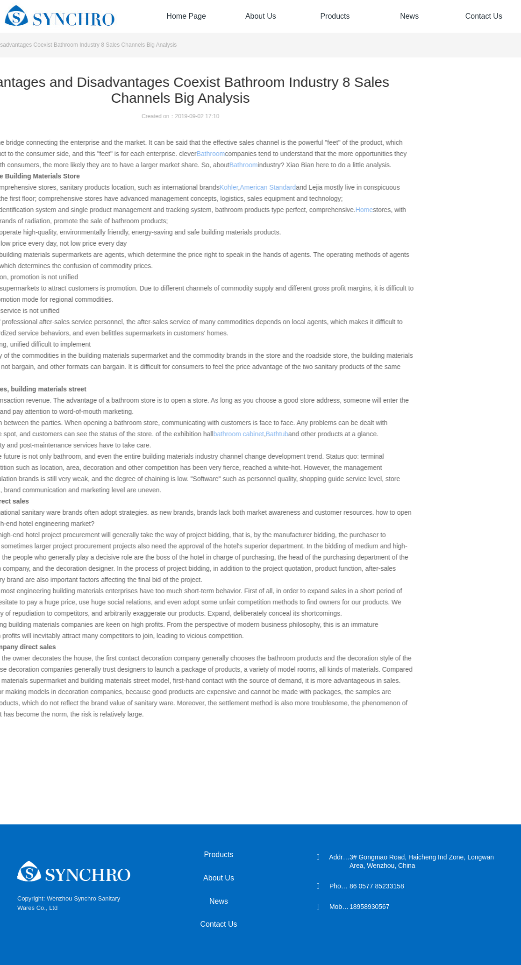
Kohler (162, 187)
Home (298, 209)
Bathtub (210, 434)
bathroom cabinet (172, 434)
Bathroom (144, 153)
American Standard (201, 187)
